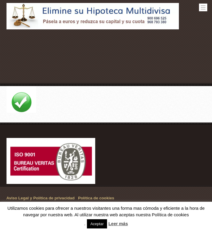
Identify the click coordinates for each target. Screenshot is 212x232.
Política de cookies (96, 198)
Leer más (118, 223)
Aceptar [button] (97, 224)
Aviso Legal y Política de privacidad (41, 198)
